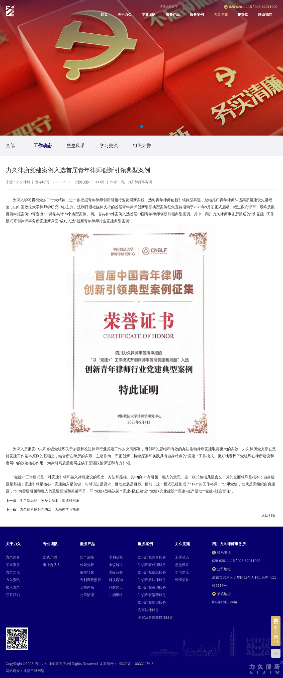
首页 (104, 15)
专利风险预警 (90, 656)
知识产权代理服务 (152, 641)
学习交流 (182, 649)
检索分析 (87, 641)
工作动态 (182, 634)
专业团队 (149, 15)
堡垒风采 (182, 641)
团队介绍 (50, 634)
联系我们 (265, 15)
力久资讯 (13, 656)
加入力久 (13, 664)
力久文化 (13, 649)
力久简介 (13, 634)
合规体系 (87, 664)
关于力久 (125, 15)
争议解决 (116, 641)
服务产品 (173, 15)
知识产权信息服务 (152, 649)
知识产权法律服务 (152, 656)
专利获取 (116, 634)
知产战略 (87, 634)
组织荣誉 (182, 656)
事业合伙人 (51, 641)
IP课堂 (243, 15)
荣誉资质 (13, 641)
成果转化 (87, 649)
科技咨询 (116, 656)
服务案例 (197, 15)
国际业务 (116, 649)
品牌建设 (116, 664)
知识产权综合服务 (152, 634)
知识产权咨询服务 (152, 664)
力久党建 (221, 15)
